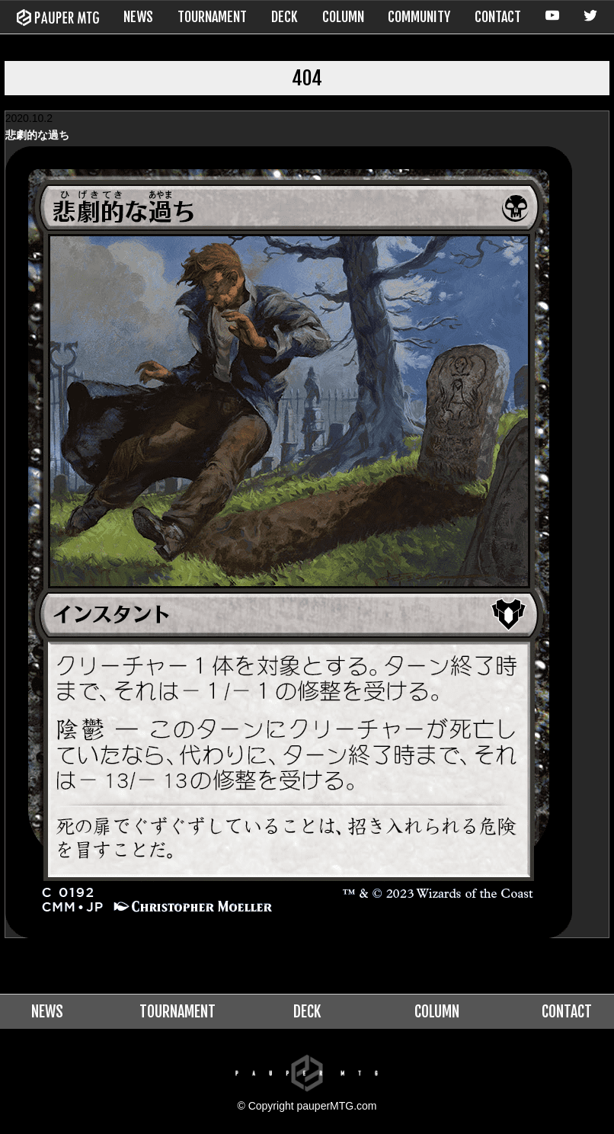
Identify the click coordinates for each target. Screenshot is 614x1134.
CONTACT (498, 16)
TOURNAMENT (212, 16)
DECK (284, 16)
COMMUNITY (419, 16)
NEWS (138, 16)
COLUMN (343, 16)
